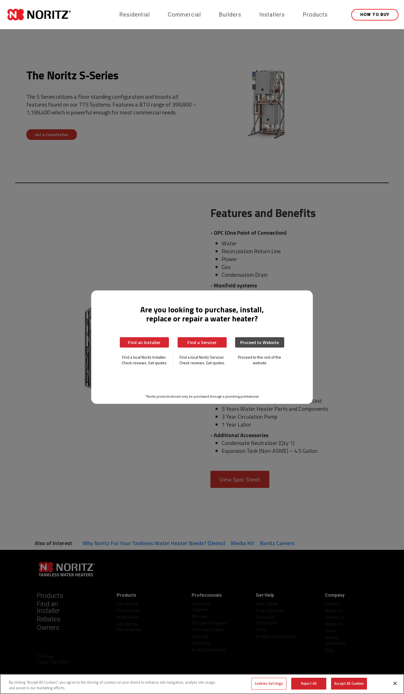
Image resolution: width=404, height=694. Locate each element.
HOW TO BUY (374, 14)
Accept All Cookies (349, 683)
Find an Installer (144, 342)
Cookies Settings (269, 683)
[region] (202, 684)
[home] (58, 14)
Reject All (308, 683)
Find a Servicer (202, 342)
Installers (272, 14)
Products (315, 14)
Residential (134, 14)
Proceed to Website (259, 342)
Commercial (184, 14)
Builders (230, 14)
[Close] (395, 683)
